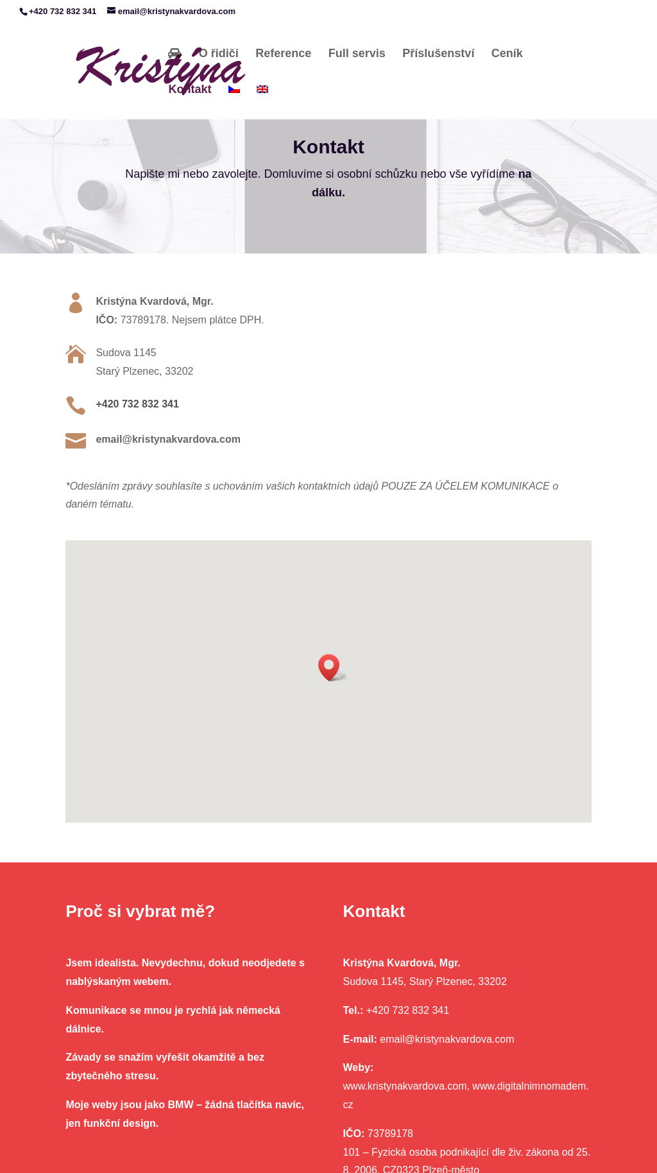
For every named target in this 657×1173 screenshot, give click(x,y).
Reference (283, 53)
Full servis (357, 53)
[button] (333, 667)
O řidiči (219, 53)
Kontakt (189, 89)
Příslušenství (438, 53)
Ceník (507, 53)
